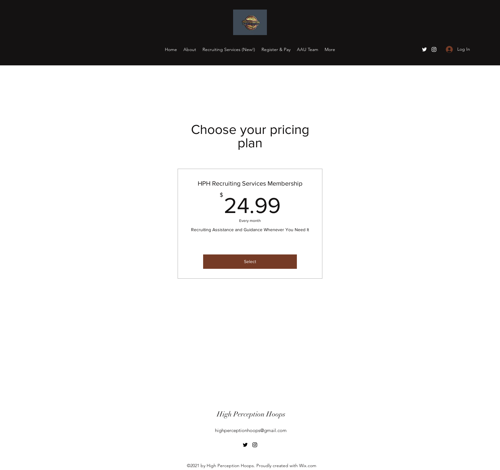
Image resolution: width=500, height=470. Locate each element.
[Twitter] (424, 49)
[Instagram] (434, 49)
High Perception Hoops (251, 414)
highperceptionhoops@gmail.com (251, 430)
